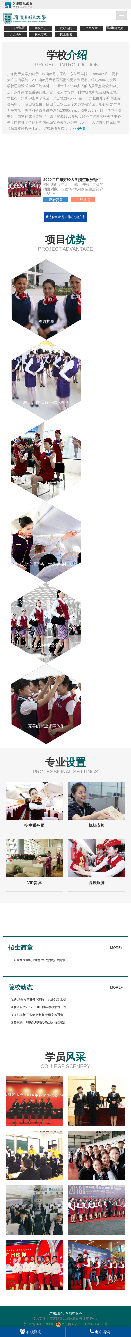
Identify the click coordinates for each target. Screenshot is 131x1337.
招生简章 (92, 28)
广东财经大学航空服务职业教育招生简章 (38, 960)
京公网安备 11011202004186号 (82, 1324)
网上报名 (66, 34)
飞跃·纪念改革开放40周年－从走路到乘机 (38, 999)
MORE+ (116, 948)
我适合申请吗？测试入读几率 (65, 217)
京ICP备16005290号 (38, 1324)
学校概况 (41, 28)
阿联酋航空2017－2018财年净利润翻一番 (38, 1007)
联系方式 (41, 34)
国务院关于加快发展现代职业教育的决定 (38, 1022)
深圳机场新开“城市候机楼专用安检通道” (37, 1015)
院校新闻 (66, 28)
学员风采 (15, 34)
